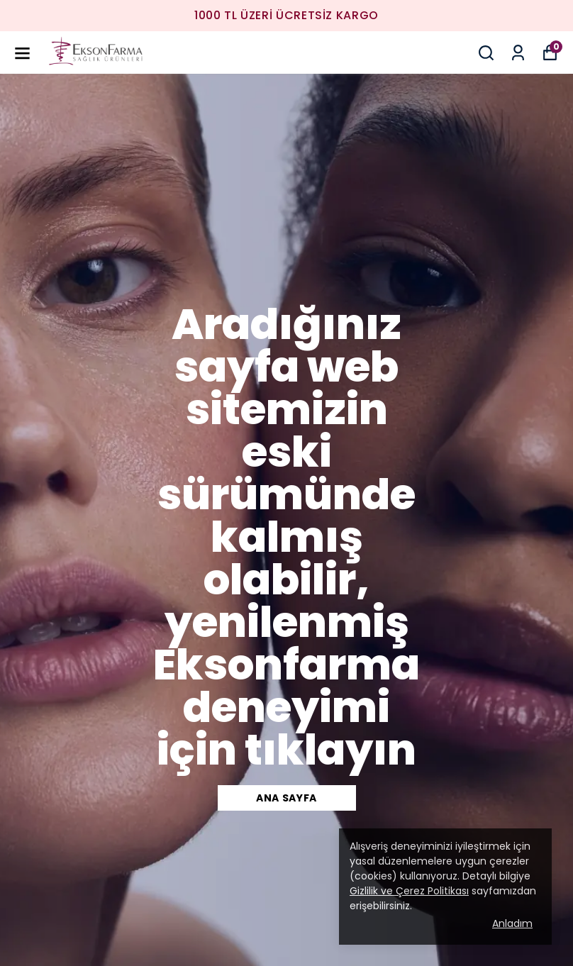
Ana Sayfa (286, 798)
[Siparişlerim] (518, 53)
